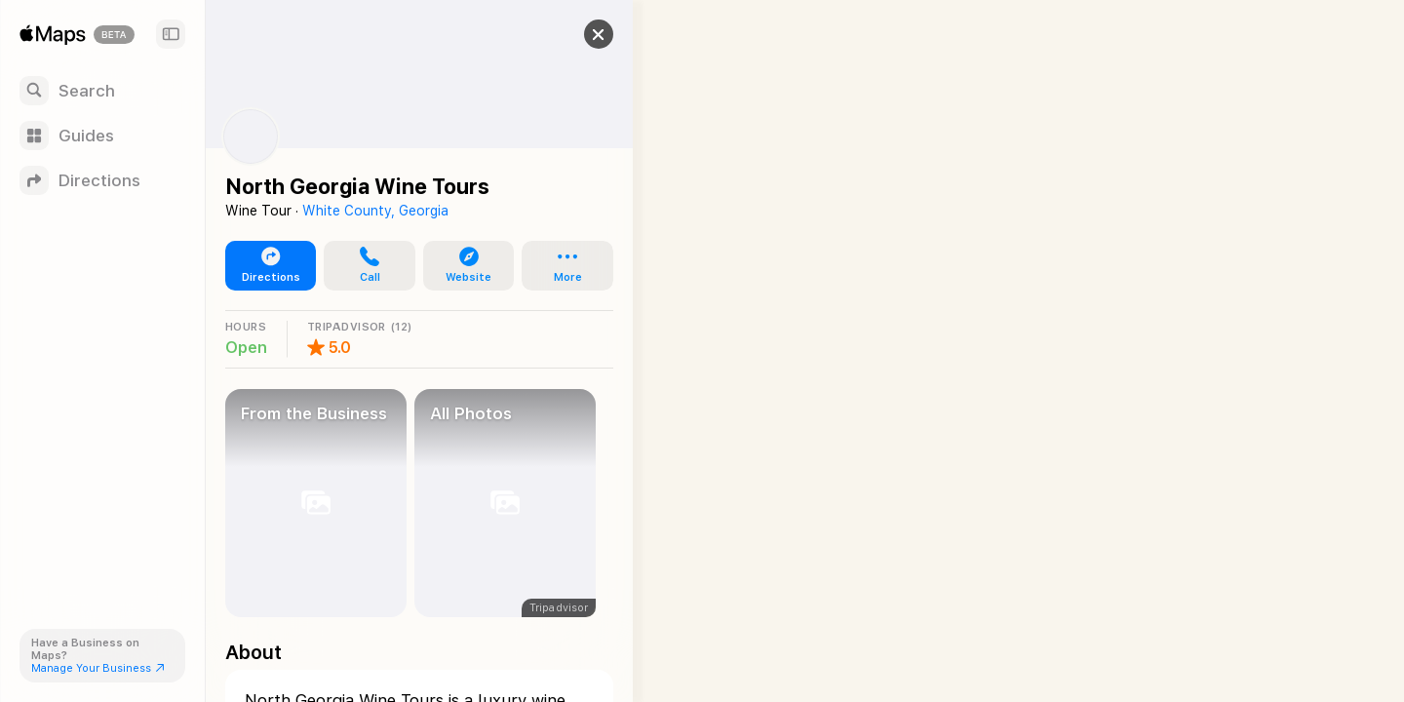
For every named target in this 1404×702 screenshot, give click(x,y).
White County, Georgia (375, 210)
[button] (581, 34)
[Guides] (102, 135)
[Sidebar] (170, 34)
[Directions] (102, 180)
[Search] (102, 90)
